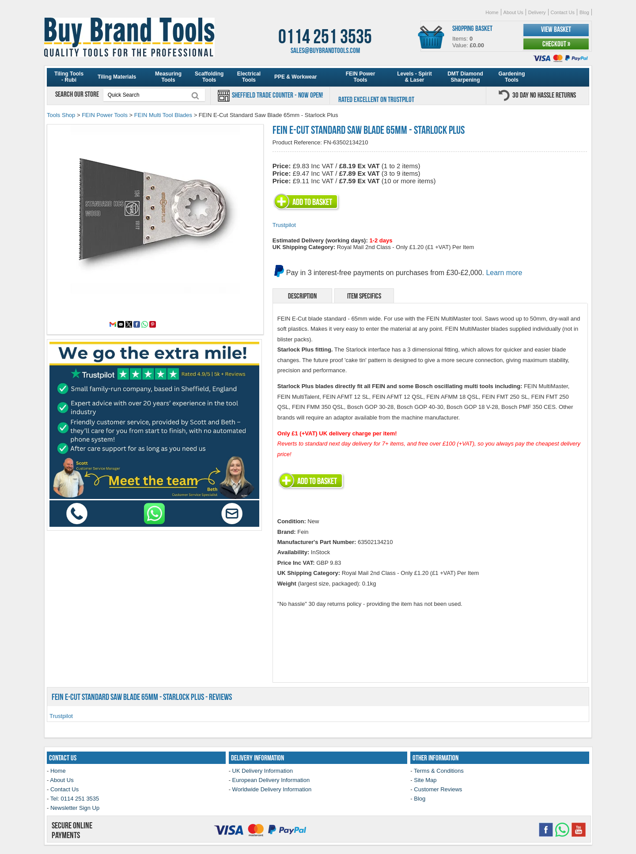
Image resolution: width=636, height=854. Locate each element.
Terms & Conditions (439, 770)
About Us (513, 12)
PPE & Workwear (295, 77)
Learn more (504, 272)
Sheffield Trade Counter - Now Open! (277, 95)
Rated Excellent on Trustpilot (376, 99)
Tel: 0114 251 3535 (74, 798)
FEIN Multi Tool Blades (163, 115)
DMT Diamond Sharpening (465, 77)
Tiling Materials (117, 77)
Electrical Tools (249, 77)
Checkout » (556, 44)
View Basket (556, 29)
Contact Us (563, 12)
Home (491, 12)
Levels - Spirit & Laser (414, 77)
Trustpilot (284, 225)
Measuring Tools (168, 77)
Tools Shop (61, 115)
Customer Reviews (438, 789)
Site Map (425, 780)
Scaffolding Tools (209, 77)
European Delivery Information (271, 780)
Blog (584, 12)
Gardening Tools (511, 77)
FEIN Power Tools (360, 77)
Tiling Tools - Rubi (68, 77)
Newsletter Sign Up (74, 808)
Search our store (77, 94)
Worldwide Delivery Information (272, 789)
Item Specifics (364, 296)
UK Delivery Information (262, 770)
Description (302, 296)
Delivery (537, 12)
